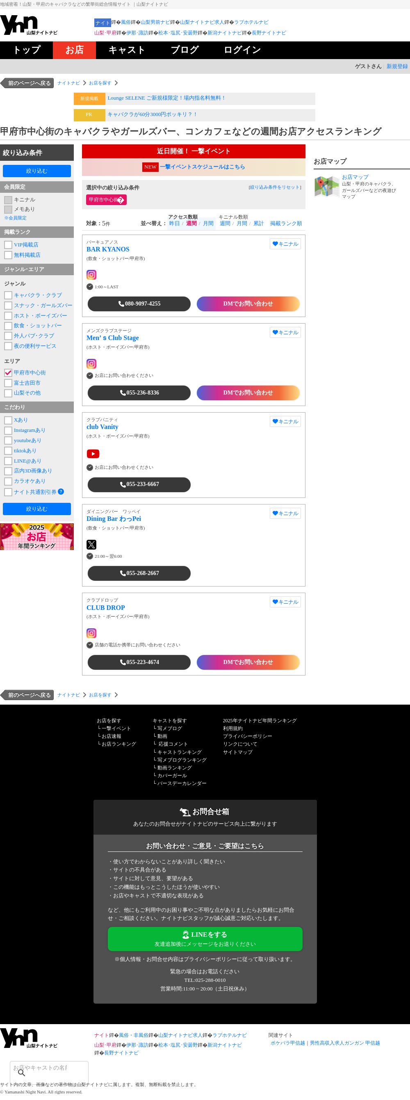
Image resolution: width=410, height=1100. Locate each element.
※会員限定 (15, 217)
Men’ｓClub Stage (113, 337)
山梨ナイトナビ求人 (202, 22)
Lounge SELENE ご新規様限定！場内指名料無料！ (166, 98)
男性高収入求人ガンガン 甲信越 (345, 1043)
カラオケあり (30, 481)
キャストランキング (179, 752)
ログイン (242, 50)
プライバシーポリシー (247, 736)
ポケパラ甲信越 (288, 1043)
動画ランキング (174, 768)
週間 (225, 223)
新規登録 (397, 66)
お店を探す (100, 82)
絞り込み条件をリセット (275, 187)
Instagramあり (30, 430)
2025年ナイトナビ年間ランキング (260, 720)
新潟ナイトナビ (224, 33)
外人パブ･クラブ (34, 336)
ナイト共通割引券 (35, 492)
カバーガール (172, 775)
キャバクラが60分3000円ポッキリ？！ (152, 114)
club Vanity (102, 426)
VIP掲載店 (26, 245)
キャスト (127, 50)
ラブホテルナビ (251, 22)
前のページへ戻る (29, 83)
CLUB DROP (106, 607)
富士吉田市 (27, 383)
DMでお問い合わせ (248, 304)
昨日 (174, 223)
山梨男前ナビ (155, 22)
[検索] (38, 1067)
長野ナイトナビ (269, 33)
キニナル (24, 199)
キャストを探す (170, 720)
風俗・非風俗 (133, 1035)
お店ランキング (119, 744)
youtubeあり (28, 440)
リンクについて (240, 744)
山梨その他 (27, 393)
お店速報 (111, 736)
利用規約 (233, 728)
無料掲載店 (27, 255)
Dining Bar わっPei (114, 518)
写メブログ (169, 728)
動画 (162, 736)
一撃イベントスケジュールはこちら (202, 167)
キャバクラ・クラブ (38, 295)
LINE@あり (28, 461)
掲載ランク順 (286, 223)
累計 (258, 223)
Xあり (21, 420)
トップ (26, 50)
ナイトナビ (68, 82)
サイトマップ (238, 752)
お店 (74, 50)
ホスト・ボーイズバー (40, 316)
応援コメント (173, 744)
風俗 (126, 22)
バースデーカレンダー (182, 783)
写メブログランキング (182, 760)
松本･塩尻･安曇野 (178, 33)
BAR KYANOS (108, 249)
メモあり (24, 209)
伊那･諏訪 (137, 33)
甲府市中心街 (30, 373)
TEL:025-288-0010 (205, 980)
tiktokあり (25, 450)
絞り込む (37, 171)
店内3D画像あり (33, 471)
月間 (208, 223)
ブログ (185, 50)
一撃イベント (116, 728)
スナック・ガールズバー (42, 305)
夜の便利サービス (35, 346)
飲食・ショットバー (38, 325)
